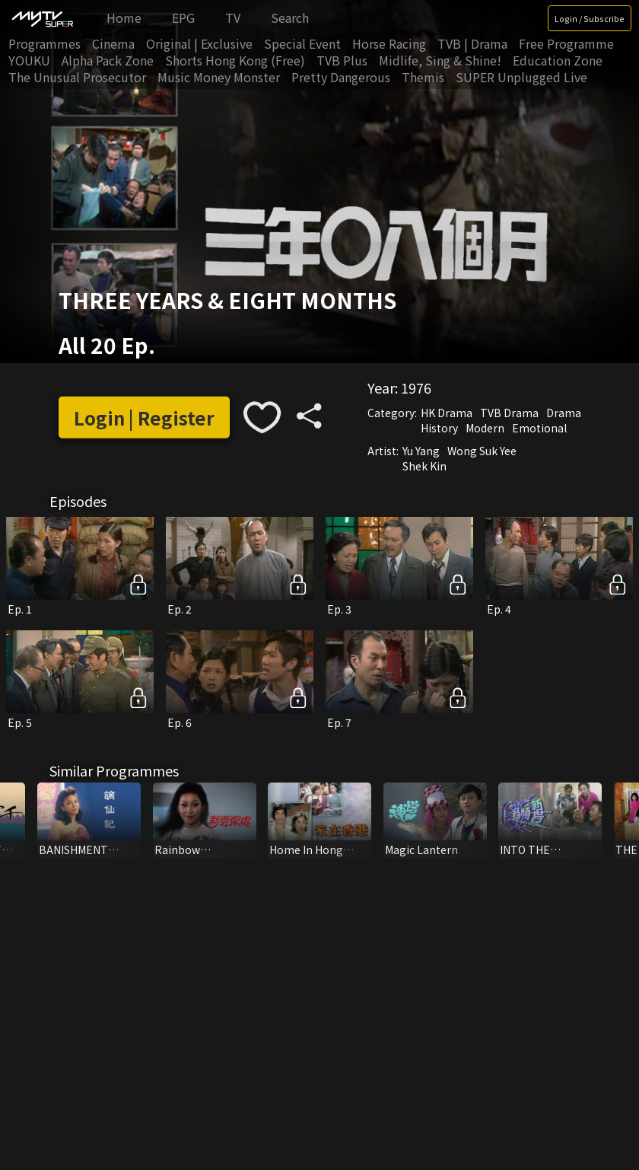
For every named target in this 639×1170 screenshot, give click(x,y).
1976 (416, 387)
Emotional (539, 427)
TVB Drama (509, 412)
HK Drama (446, 412)
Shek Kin (424, 465)
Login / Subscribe (590, 18)
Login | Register (144, 416)
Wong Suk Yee (482, 450)
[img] (42, 18)
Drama (563, 412)
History (439, 427)
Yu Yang (421, 450)
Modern (485, 427)
